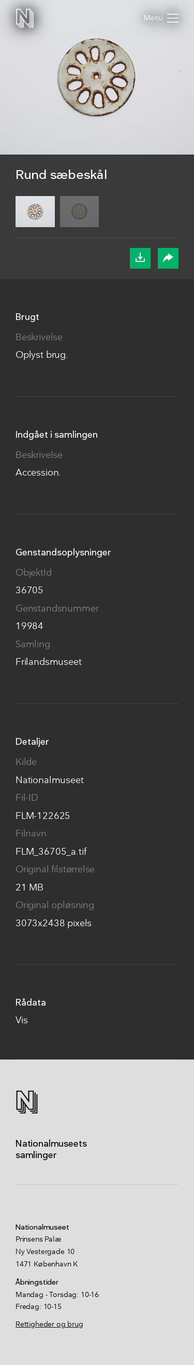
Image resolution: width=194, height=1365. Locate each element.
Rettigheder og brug (49, 1324)
